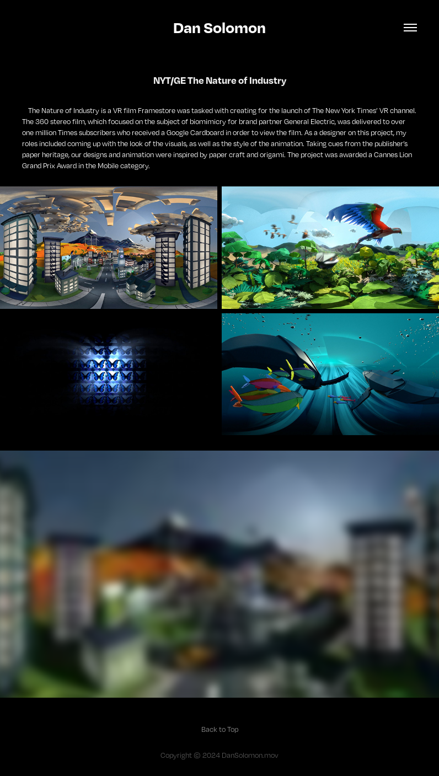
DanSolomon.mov (250, 755)
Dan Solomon (219, 27)
